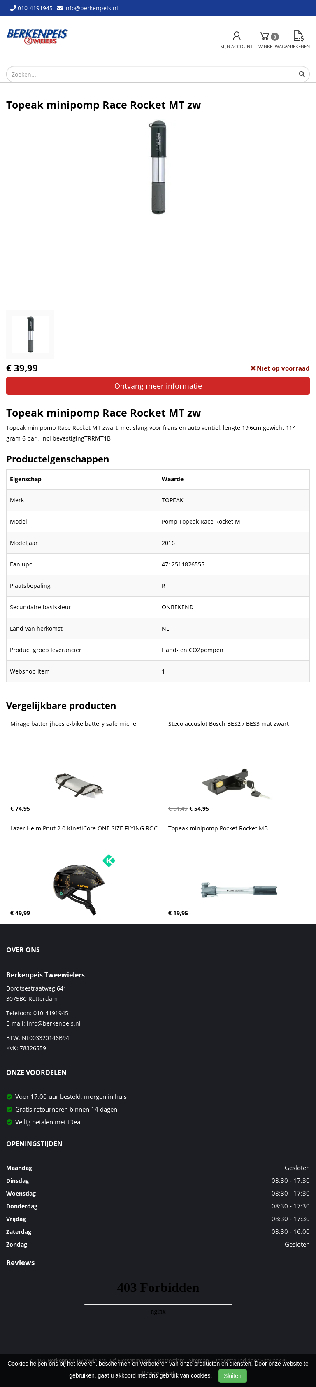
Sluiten (233, 1376)
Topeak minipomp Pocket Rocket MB (218, 828)
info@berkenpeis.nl (54, 1023)
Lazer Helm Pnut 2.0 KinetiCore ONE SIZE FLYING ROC (84, 828)
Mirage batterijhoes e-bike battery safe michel (74, 723)
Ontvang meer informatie (158, 386)
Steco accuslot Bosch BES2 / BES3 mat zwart (228, 723)
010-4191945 (50, 1013)
